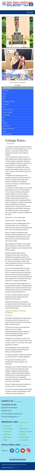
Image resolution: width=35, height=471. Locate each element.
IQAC (3, 98)
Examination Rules (7, 134)
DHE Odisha (7, 434)
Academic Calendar (7, 112)
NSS (3, 117)
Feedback (4, 123)
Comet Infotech (16, 467)
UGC (20, 426)
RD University (23, 429)
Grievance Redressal (7, 109)
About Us (4, 93)
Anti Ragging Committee (8, 101)
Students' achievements (8, 128)
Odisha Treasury (24, 437)
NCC (3, 120)
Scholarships (5, 104)
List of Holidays (6, 115)
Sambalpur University (26, 431)
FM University (7, 431)
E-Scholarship (23, 440)
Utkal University (8, 429)
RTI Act (4, 107)
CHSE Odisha (7, 437)
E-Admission (7, 426)
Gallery (4, 96)
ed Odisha (22, 434)
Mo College (5, 90)
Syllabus (4, 131)
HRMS (5, 440)
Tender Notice (5, 126)
